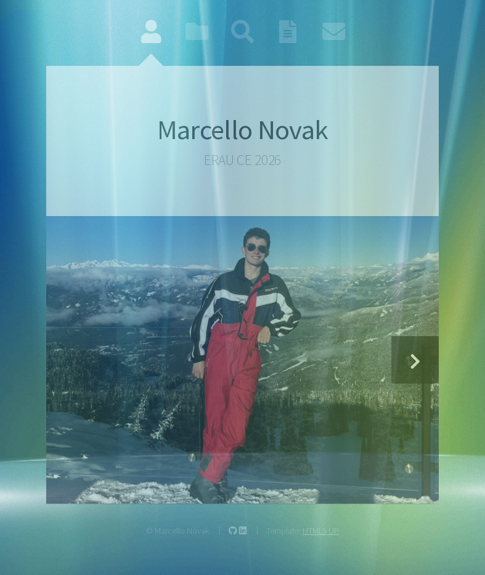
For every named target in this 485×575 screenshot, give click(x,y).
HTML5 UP (321, 530)
